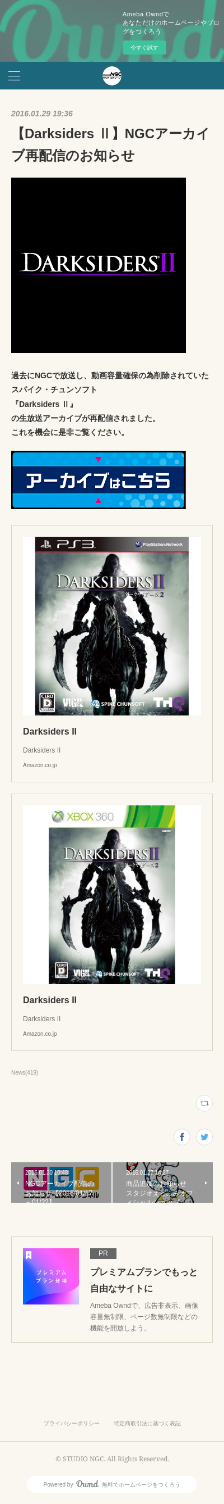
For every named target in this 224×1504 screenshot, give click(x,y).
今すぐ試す (144, 47)
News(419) (24, 1073)
